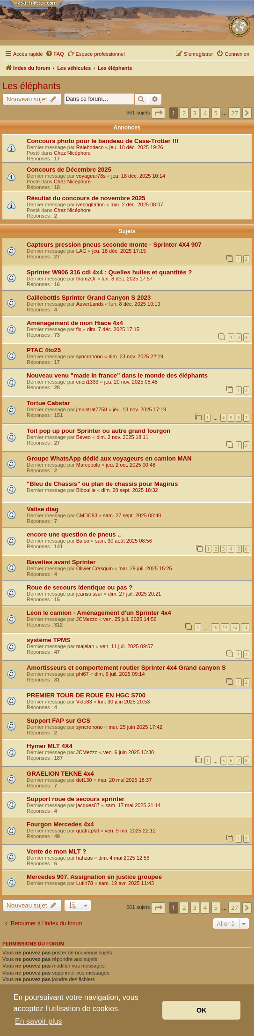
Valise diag (42, 509)
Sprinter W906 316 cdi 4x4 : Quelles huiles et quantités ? (109, 272)
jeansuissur (89, 594)
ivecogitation (90, 204)
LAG (81, 251)
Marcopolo (88, 465)
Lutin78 (84, 883)
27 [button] (234, 113)
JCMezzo (87, 619)
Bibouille (86, 490)
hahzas (84, 858)
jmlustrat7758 (91, 409)
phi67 (82, 674)
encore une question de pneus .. (74, 534)
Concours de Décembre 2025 (69, 169)
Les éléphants (31, 86)
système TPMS (48, 639)
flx (78, 329)
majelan (85, 646)
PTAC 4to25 (44, 350)
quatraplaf (87, 830)
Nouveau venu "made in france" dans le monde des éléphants (117, 375)
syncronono (89, 356)
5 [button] (216, 113)
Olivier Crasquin (94, 568)
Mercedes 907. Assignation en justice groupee (94, 876)
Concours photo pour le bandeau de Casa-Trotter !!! (103, 140)
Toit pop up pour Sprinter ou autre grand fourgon (98, 430)
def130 (84, 780)
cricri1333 (87, 382)
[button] (158, 113)
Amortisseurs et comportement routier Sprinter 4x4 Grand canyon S (126, 667)
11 (225, 627)
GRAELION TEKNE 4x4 (60, 773)
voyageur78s (91, 176)
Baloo (82, 541)
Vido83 (84, 701)
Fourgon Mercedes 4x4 (60, 824)
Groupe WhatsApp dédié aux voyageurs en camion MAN (109, 458)
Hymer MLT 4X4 (50, 745)
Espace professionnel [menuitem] (96, 53)
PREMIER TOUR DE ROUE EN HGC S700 (86, 695)
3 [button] (194, 113)
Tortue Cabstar (48, 403)
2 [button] (184, 113)
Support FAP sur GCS (58, 720)
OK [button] (201, 1010)
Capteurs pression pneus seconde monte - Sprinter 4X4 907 (114, 244)
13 (245, 627)
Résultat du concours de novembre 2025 (86, 198)
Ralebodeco (90, 147)
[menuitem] (54, 54)
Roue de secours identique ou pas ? (79, 587)
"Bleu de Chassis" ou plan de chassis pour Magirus (102, 483)
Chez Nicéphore (72, 153)
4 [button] (205, 113)
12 (234, 627)
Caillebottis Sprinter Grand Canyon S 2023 (89, 297)
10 (215, 627)
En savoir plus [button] (38, 1021)
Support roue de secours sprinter (75, 798)
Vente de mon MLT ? (56, 851)
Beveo (83, 437)
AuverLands (90, 304)
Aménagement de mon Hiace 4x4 (75, 322)
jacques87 (88, 805)
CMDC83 (86, 515)
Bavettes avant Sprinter (61, 562)
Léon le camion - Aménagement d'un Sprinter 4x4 (99, 612)
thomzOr (86, 278)
